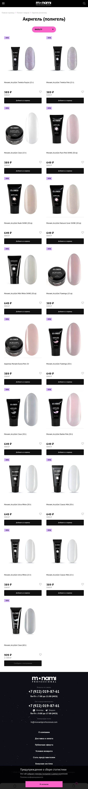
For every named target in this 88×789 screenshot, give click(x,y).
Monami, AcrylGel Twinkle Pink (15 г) (60, 82)
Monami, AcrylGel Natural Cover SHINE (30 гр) (63, 223)
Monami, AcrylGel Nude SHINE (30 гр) (18, 223)
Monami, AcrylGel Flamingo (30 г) (58, 364)
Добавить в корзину (23, 100)
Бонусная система (44, 763)
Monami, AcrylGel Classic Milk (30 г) (59, 504)
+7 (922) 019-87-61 (44, 691)
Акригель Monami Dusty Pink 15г (16, 364)
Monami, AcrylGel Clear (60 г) (15, 645)
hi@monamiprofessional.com (44, 722)
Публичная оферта (44, 744)
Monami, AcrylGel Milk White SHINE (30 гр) (20, 293)
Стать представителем (44, 757)
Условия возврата (44, 751)
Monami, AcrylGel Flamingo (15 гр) (59, 293)
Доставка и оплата (44, 738)
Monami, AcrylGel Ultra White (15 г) (17, 575)
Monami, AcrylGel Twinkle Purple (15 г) (19, 82)
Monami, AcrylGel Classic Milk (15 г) (59, 575)
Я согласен (44, 784)
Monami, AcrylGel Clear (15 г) (15, 153)
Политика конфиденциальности (31, 777)
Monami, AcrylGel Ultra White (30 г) (17, 504)
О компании (44, 732)
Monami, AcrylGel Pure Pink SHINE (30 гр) (61, 153)
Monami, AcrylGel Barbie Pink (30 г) (59, 434)
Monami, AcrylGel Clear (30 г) (15, 434)
